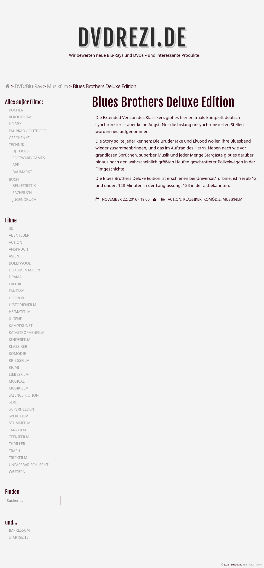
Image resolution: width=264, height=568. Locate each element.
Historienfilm (22, 304)
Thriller (17, 443)
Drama (15, 276)
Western (17, 471)
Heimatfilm (19, 311)
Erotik (15, 284)
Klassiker (192, 199)
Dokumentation (24, 270)
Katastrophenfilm (26, 332)
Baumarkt (22, 171)
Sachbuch (22, 192)
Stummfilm (19, 422)
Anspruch (18, 249)
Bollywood (20, 263)
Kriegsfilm (19, 360)
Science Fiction (24, 395)
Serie (13, 402)
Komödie (212, 199)
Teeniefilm (19, 436)
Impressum (19, 530)
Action (174, 199)
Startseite (19, 537)
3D (11, 228)
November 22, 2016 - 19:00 (126, 199)
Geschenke (19, 137)
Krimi (14, 367)
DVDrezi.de (132, 37)
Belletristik (24, 185)
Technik (16, 144)
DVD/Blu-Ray (28, 86)
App (15, 164)
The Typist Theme (252, 564)
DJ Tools (20, 151)
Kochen (16, 110)
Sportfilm (18, 416)
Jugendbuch (24, 199)
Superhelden (21, 409)
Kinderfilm (19, 339)
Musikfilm (57, 86)
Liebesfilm (19, 374)
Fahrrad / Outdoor (28, 130)
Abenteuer (19, 235)
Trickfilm (18, 457)
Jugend (15, 318)
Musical (16, 381)
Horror (16, 297)
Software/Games (28, 157)
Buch (14, 179)
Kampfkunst (20, 325)
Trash (14, 450)
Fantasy (16, 290)
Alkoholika (20, 116)
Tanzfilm (17, 430)
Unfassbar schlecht (28, 464)
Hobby (15, 123)
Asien (14, 256)
